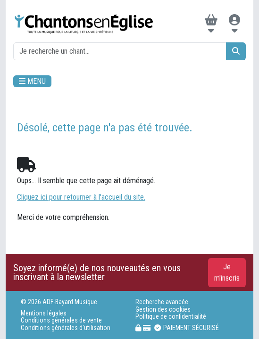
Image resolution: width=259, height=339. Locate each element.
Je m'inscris (227, 272)
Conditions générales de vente (61, 320)
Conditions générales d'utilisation (65, 327)
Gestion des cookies (163, 309)
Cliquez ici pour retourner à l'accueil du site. (81, 197)
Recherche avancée (161, 302)
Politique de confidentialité (170, 316)
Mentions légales (44, 313)
